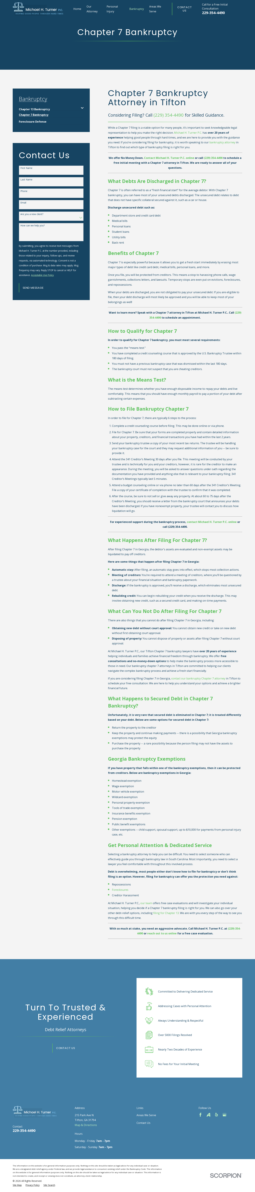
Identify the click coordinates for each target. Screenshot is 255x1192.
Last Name (26, 179)
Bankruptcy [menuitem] (136, 9)
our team (146, 903)
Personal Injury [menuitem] (112, 9)
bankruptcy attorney (222, 142)
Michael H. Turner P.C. (188, 132)
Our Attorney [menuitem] (92, 9)
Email (23, 202)
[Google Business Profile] (224, 1115)
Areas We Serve (146, 1115)
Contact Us (184, 9)
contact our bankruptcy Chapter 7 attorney (198, 678)
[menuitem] (49, 108)
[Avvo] (208, 1115)
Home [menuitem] (77, 9)
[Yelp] (216, 1115)
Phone (23, 191)
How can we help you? (32, 225)
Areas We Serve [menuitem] (155, 9)
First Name (26, 168)
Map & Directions (86, 1125)
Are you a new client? (31, 214)
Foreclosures (120, 890)
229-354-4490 (213, 12)
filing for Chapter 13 (166, 913)
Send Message (33, 288)
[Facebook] (200, 1115)
